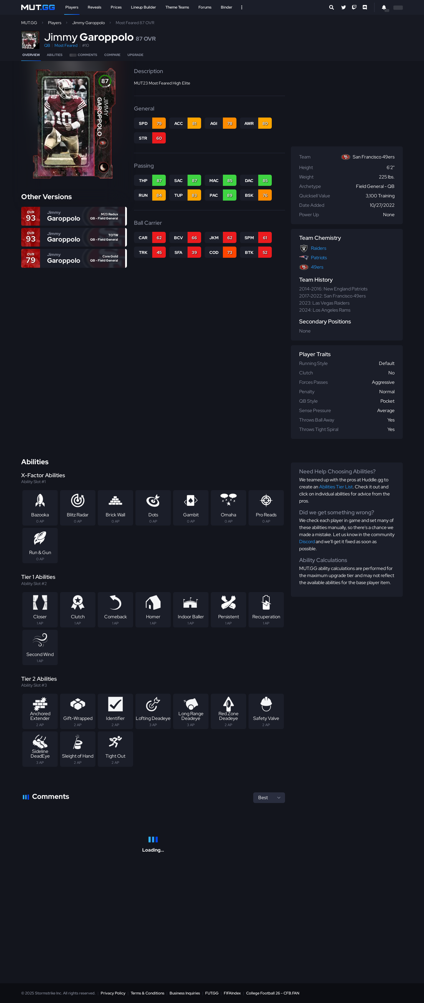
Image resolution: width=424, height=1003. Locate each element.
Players (71, 7)
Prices (116, 7)
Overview (31, 55)
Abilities (54, 55)
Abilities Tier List (336, 487)
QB (47, 45)
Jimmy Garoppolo (88, 23)
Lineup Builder (143, 7)
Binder (226, 7)
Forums (204, 7)
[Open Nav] (241, 7)
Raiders (318, 248)
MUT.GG (29, 23)
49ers (317, 267)
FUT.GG (211, 993)
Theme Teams (177, 7)
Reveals (94, 7)
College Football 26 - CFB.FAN (272, 993)
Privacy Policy (113, 993)
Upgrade (135, 55)
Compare (112, 55)
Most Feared (65, 45)
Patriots (319, 258)
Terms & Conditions (147, 993)
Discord (307, 541)
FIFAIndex (232, 993)
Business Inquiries (185, 993)
